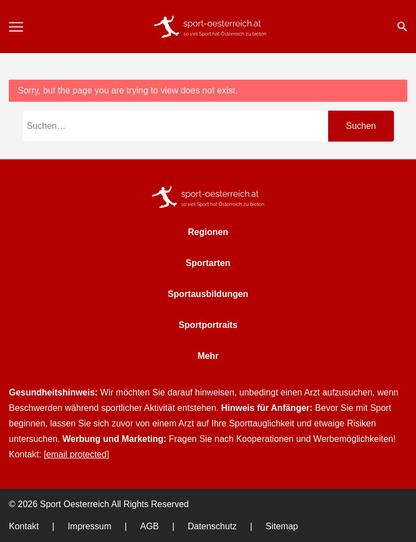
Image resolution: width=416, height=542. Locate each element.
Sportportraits (208, 325)
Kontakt (24, 526)
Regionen (208, 232)
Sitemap (282, 526)
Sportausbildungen (208, 294)
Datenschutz (212, 526)
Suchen (361, 126)
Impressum (89, 526)
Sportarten (208, 263)
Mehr (207, 356)
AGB (149, 526)
